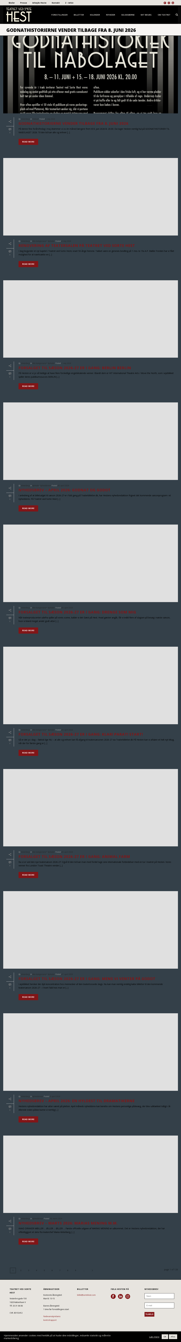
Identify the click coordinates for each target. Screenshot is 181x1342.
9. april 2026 (55, 1096)
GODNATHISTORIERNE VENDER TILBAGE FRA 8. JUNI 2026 (73, 123)
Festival (35, 119)
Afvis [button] (173, 1336)
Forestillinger (59, 14)
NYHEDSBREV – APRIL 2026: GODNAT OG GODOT (65, 489)
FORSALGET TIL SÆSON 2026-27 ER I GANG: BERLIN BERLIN (75, 367)
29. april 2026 (67, 730)
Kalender (95, 14)
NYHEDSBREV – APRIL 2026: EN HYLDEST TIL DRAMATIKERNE (77, 1100)
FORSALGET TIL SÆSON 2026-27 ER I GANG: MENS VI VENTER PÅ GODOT (87, 978)
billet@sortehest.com (86, 1295)
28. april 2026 (67, 852)
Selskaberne (128, 14)
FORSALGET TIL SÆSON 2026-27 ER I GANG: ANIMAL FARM (74, 856)
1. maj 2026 (66, 363)
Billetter (79, 14)
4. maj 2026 (66, 241)
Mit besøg (146, 14)
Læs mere (154, 1336)
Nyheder (110, 14)
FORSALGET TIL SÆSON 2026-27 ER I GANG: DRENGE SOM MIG (77, 612)
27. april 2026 (67, 974)
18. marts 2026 (56, 1218)
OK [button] (165, 1336)
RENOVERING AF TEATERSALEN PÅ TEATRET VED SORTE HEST (77, 245)
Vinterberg (25, 119)
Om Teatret (164, 14)
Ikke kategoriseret (39, 241)
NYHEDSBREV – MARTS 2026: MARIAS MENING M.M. (68, 1223)
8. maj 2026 (50, 119)
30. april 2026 (63, 485)
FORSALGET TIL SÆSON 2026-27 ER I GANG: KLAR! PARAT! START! (81, 734)
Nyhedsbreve (45, 485)
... (84, 1270)
